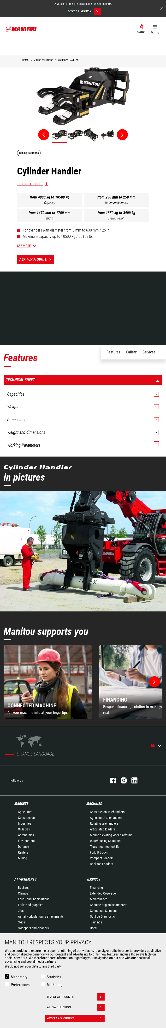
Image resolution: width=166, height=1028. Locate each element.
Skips (21, 922)
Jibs (21, 911)
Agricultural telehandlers (106, 818)
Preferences (20, 984)
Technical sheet (30, 184)
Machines (94, 804)
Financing (96, 887)
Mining (22, 858)
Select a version (84, 11)
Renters (23, 852)
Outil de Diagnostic (102, 916)
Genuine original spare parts (108, 905)
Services (93, 879)
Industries (24, 823)
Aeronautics (26, 835)
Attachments (25, 879)
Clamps (23, 893)
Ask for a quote (36, 259)
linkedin (132, 780)
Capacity (49, 202)
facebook (110, 780)
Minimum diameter (116, 202)
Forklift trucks (99, 852)
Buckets (23, 887)
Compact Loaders (101, 858)
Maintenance (98, 899)
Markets (21, 804)
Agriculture (25, 812)
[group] (48, 682)
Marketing (54, 984)
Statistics (54, 977)
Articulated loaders (102, 829)
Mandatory (19, 977)
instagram (121, 780)
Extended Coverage (103, 893)
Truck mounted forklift (104, 847)
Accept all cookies (76, 1018)
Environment (26, 841)
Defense (23, 847)
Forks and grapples (30, 905)
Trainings (96, 922)
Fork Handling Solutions (33, 899)
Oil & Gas (24, 829)
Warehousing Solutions (105, 841)
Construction (26, 818)
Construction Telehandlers (107, 812)
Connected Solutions (103, 911)
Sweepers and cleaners (33, 928)
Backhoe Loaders (101, 864)
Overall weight (116, 218)
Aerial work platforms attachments (41, 916)
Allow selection (76, 1007)
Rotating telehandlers (104, 823)
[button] (154, 29)
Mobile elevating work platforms (111, 835)
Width (49, 218)
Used (93, 928)
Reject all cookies (76, 997)
